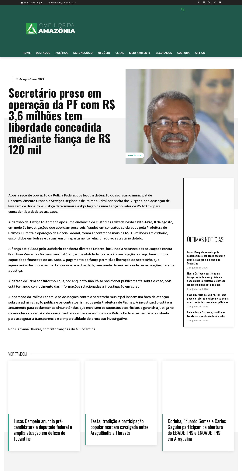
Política (135, 155)
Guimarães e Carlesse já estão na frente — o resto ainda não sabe (206, 314)
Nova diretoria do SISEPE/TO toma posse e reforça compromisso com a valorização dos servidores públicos (208, 298)
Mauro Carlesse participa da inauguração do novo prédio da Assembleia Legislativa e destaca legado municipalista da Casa (206, 278)
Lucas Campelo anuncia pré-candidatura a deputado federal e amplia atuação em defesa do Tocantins (206, 257)
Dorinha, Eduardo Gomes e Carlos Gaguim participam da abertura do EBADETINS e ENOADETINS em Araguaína (197, 429)
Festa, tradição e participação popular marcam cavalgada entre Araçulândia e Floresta (120, 426)
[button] (182, 9)
